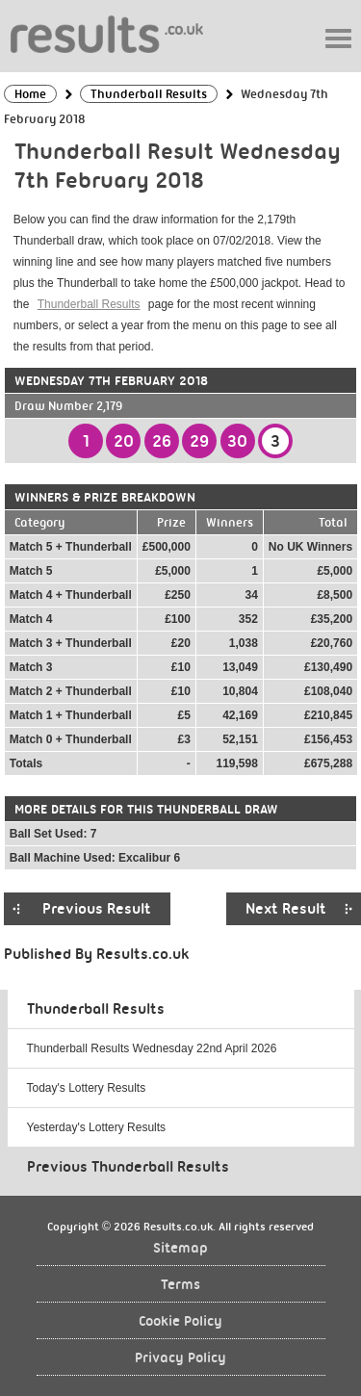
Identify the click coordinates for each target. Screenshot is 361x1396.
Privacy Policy (180, 1358)
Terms (180, 1285)
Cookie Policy (180, 1321)
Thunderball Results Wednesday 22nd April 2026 (152, 1048)
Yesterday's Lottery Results (97, 1127)
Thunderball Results (89, 304)
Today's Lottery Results (86, 1088)
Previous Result (96, 909)
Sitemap (180, 1248)
